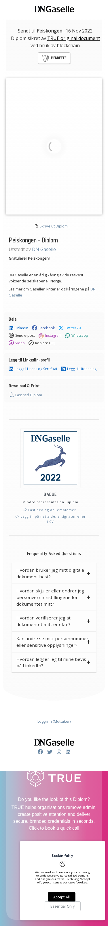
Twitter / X (69, 328)
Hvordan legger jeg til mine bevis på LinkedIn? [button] (51, 662)
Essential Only (62, 906)
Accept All (61, 897)
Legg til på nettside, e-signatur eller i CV (50, 519)
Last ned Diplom (25, 394)
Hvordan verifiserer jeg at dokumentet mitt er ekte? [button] (43, 621)
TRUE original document (73, 38)
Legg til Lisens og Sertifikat (33, 369)
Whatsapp (76, 335)
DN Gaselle (44, 249)
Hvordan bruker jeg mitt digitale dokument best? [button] (50, 573)
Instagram (50, 335)
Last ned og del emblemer (50, 510)
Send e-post (22, 335)
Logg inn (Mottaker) (54, 721)
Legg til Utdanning (78, 369)
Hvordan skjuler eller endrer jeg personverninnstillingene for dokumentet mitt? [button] (50, 597)
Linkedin (18, 328)
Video (17, 343)
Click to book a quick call (54, 828)
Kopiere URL (42, 343)
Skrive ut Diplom (53, 226)
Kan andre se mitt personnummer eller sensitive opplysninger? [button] (52, 642)
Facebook (43, 328)
